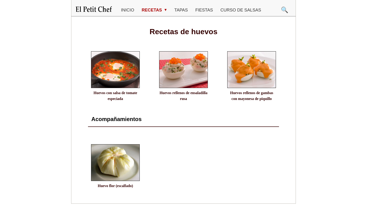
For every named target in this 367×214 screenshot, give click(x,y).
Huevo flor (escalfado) (115, 186)
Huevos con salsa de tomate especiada (115, 96)
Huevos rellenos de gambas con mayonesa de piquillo (251, 96)
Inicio (127, 9)
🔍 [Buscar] (284, 10)
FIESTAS (204, 9)
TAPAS (181, 9)
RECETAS (152, 9)
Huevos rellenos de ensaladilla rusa (184, 96)
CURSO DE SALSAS (240, 9)
